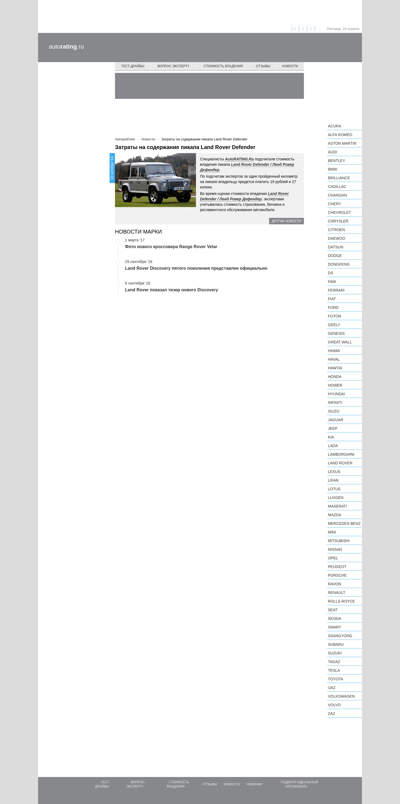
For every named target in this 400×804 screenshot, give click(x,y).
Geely (334, 325)
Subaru (336, 644)
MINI (332, 532)
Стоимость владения (223, 66)
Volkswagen (341, 696)
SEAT (333, 610)
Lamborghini (341, 454)
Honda (335, 376)
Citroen (336, 230)
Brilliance (339, 178)
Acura (334, 126)
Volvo (334, 705)
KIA (331, 437)
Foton (334, 316)
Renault (336, 592)
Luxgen (336, 497)
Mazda (334, 515)
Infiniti (335, 402)
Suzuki (335, 653)
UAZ (331, 687)
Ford (333, 307)
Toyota (335, 679)
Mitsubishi (339, 541)
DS (330, 273)
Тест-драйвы (132, 66)
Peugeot (337, 567)
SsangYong (340, 636)
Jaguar (335, 420)
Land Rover (340, 463)
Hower (335, 385)
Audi (332, 152)
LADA (333, 446)
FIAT (332, 299)
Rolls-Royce (341, 601)
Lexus (334, 471)
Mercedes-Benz (344, 523)
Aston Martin (342, 143)
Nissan (335, 549)
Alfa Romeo (340, 135)
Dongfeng (339, 264)
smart (334, 627)
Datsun (335, 247)
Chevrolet (339, 212)
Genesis (336, 333)
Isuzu (333, 411)
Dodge (335, 256)
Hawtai (335, 368)
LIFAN (333, 480)
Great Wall (340, 342)
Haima (334, 351)
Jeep (332, 428)
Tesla (334, 670)
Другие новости (286, 221)
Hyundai (336, 394)
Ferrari (336, 290)
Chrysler (338, 221)
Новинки (254, 784)
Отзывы (263, 66)
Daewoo (336, 238)
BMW (332, 169)
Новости (290, 66)
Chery (334, 204)
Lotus (334, 489)
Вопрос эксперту (173, 66)
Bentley (336, 160)
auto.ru (66, 46)
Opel (333, 558)
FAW (332, 281)
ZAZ (331, 713)
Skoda (334, 618)
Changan (337, 195)
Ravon (334, 584)
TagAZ (334, 662)
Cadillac (337, 186)
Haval (334, 359)
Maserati (337, 506)
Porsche (337, 575)
